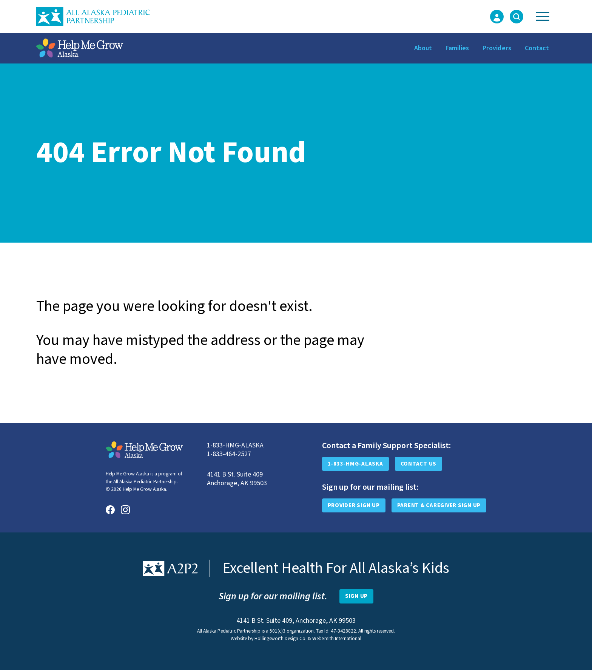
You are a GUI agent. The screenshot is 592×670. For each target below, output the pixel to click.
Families (457, 48)
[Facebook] (110, 509)
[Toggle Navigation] (542, 16)
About (423, 48)
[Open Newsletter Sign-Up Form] (356, 596)
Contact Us (419, 464)
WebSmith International (336, 638)
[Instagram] (125, 509)
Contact (537, 48)
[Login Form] (497, 16)
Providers (497, 48)
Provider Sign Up (354, 505)
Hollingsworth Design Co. (280, 638)
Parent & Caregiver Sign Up (439, 505)
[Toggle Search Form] (516, 16)
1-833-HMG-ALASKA (355, 464)
